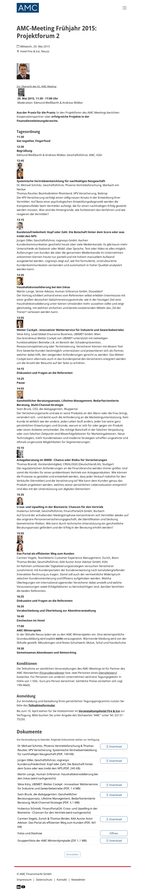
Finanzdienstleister (52, 673)
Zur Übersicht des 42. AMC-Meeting (36, 86)
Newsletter (78, 879)
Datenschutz (44, 879)
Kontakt (62, 879)
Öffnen (114, 833)
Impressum (24, 879)
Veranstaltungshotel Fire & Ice (99, 711)
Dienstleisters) (108, 673)
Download (114, 746)
